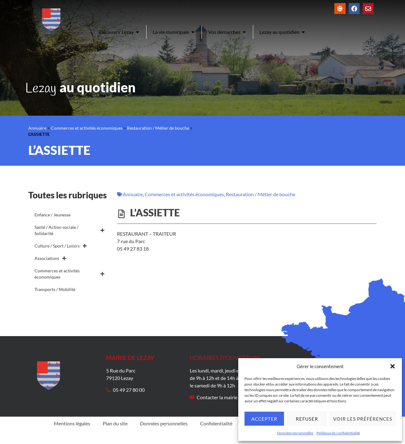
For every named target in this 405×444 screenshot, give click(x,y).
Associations (50, 258)
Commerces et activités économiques (87, 128)
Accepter (264, 419)
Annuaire (37, 128)
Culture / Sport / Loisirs (61, 246)
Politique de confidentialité (338, 433)
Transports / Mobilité (55, 289)
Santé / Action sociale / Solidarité (70, 230)
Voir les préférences (362, 419)
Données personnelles (295, 433)
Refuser (307, 419)
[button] (392, 366)
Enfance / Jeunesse (53, 214)
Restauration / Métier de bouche (158, 128)
